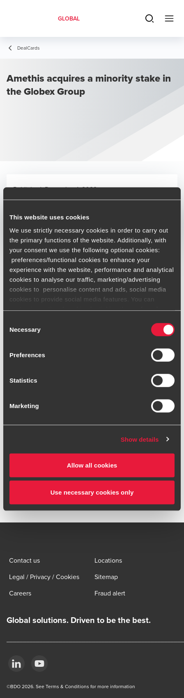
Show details (140, 439)
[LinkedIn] (16, 663)
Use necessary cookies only (92, 491)
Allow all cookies (92, 465)
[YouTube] (39, 663)
